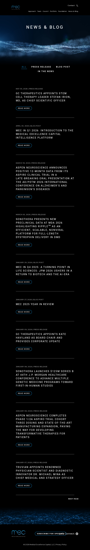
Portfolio (53, 11)
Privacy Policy (61, 545)
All (24, 66)
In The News (46, 71)
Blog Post (63, 66)
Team (39, 11)
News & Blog (73, 11)
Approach (32, 11)
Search (77, 6)
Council (45, 11)
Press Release (41, 66)
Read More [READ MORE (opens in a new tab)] (24, 108)
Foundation (62, 11)
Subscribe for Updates (50, 534)
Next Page (73, 499)
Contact (71, 5)
